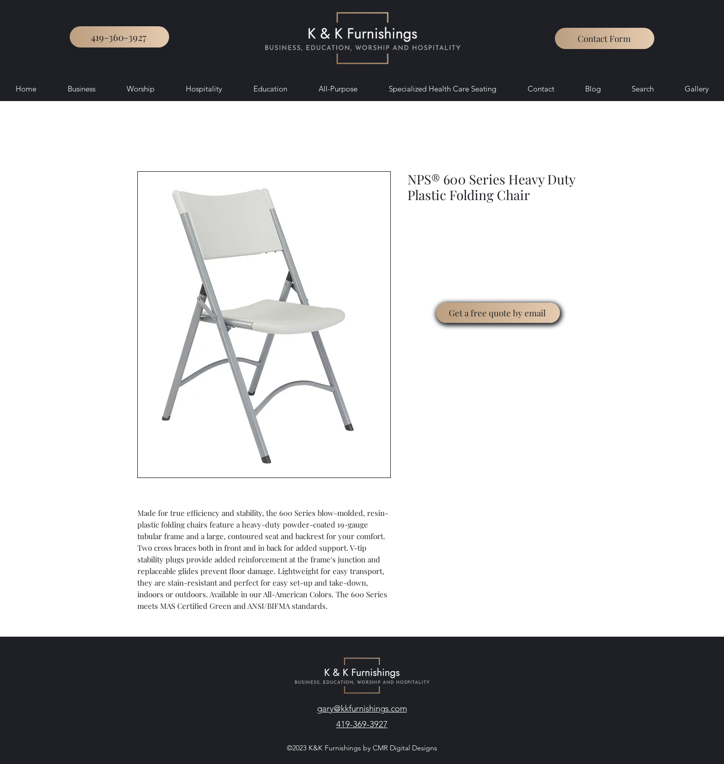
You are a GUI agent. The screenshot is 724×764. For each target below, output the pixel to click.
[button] (604, 38)
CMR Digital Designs (404, 747)
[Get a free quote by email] (498, 313)
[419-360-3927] (119, 36)
